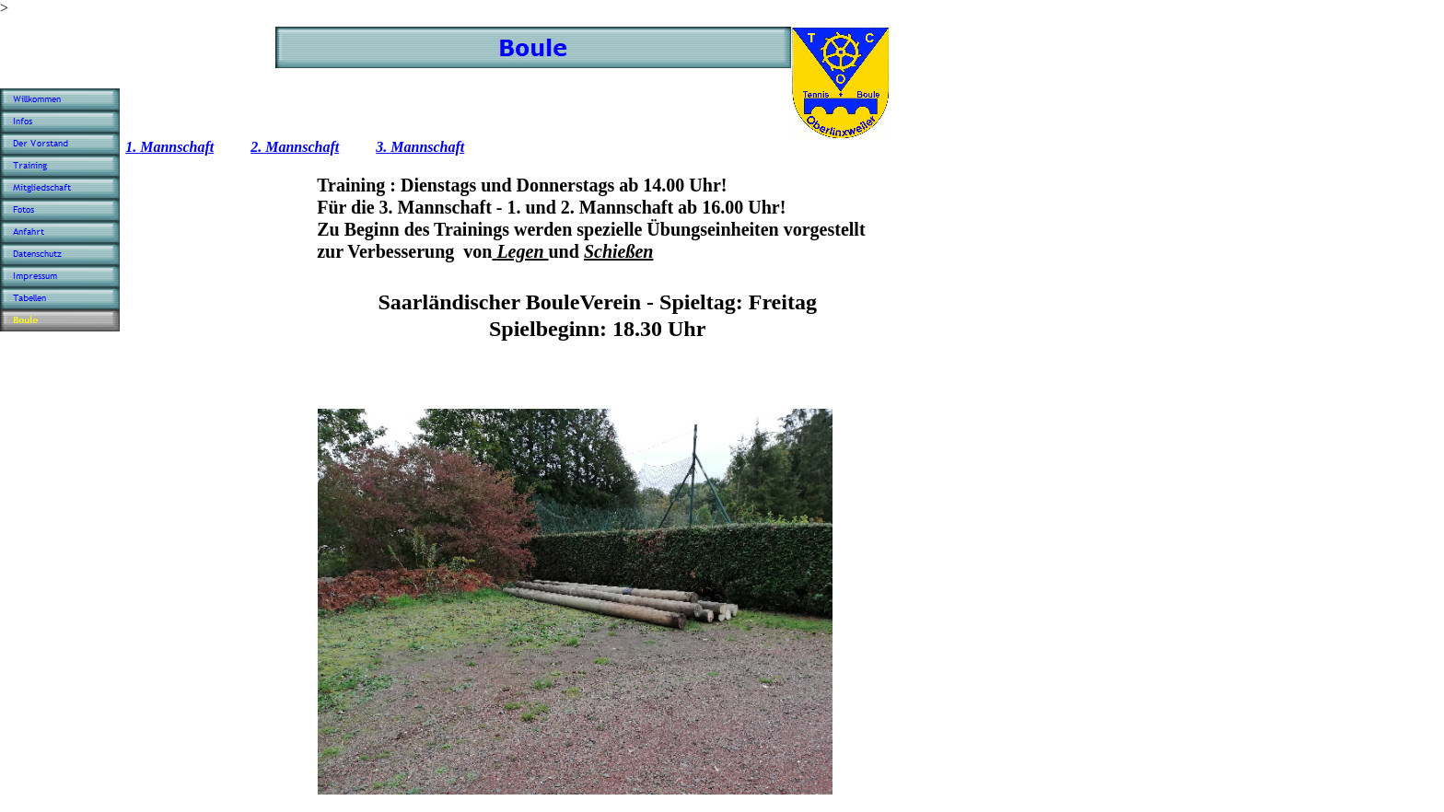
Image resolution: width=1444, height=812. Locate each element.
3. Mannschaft (420, 147)
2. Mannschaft (294, 147)
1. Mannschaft (169, 147)
